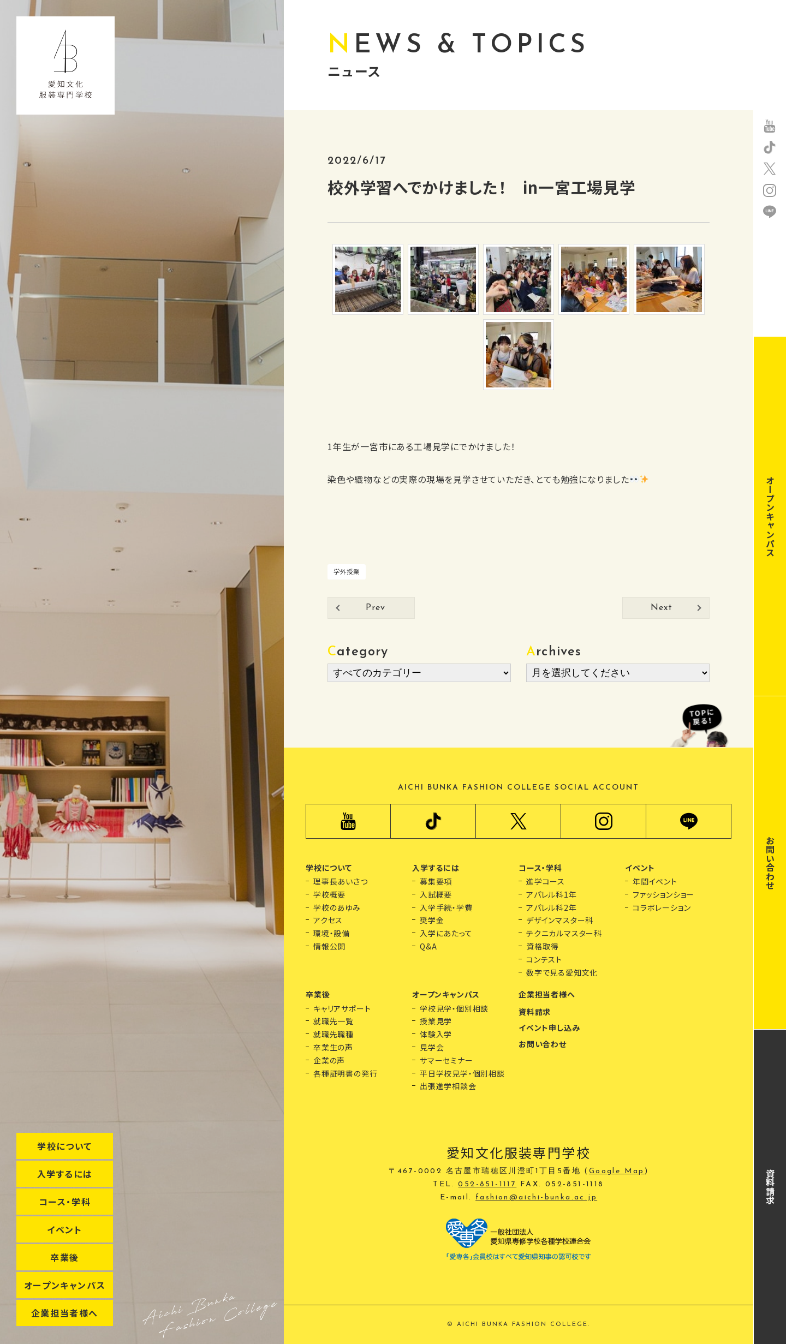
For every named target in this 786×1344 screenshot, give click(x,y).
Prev (375, 608)
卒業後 (64, 1257)
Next (661, 608)
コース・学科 (65, 1201)
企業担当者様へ (64, 1312)
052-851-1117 (487, 1184)
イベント (64, 1229)
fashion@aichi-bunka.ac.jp (536, 1197)
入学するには (65, 1173)
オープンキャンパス (64, 1285)
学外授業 (346, 571)
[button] (518, 462)
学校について (64, 1145)
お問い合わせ (770, 863)
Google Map (617, 1171)
